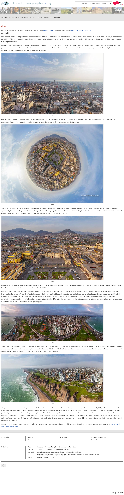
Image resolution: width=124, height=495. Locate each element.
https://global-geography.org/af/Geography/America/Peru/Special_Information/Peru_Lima (68, 455)
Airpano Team (48, 30)
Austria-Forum (96, 440)
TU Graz (118, 3)
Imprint (30, 437)
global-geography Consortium (80, 30)
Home (26, 3)
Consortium (64, 440)
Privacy (113, 493)
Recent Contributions (98, 437)
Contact (30, 440)
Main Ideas (63, 437)
